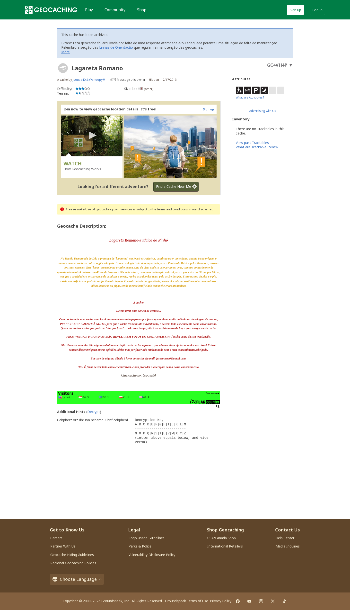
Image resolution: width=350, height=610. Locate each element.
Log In (317, 10)
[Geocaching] (51, 10)
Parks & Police (140, 546)
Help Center (285, 538)
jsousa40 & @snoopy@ (89, 80)
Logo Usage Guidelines (147, 538)
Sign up (295, 10)
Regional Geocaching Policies (73, 563)
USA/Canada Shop (221, 538)
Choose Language (77, 579)
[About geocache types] (63, 68)
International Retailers (225, 546)
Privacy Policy (220, 601)
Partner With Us (62, 546)
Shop (141, 9)
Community (115, 9)
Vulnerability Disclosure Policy (152, 554)
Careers (56, 538)
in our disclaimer (200, 209)
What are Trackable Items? (257, 147)
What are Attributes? (250, 97)
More (65, 52)
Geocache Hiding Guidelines (72, 554)
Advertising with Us (262, 111)
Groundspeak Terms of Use (186, 601)
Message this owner (131, 80)
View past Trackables (252, 142)
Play (89, 9)
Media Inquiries (288, 546)
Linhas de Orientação (116, 47)
